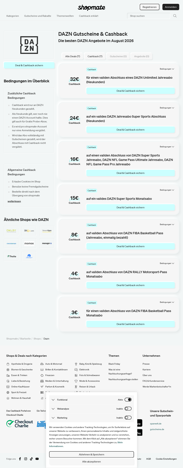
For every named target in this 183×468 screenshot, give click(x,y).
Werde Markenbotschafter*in (157, 386)
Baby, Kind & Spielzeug (88, 363)
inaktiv (119, 408)
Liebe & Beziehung (18, 380)
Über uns (147, 375)
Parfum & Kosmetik (52, 386)
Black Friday (114, 363)
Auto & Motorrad (51, 363)
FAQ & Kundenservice (153, 380)
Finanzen (47, 375)
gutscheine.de (157, 429)
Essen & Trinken (16, 375)
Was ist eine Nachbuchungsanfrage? (120, 371)
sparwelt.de (155, 423)
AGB (148, 458)
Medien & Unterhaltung (54, 380)
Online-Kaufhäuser (18, 386)
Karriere (147, 369)
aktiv (120, 399)
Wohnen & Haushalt (18, 398)
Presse (146, 363)
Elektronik (81, 369)
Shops (37, 338)
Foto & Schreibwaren (87, 375)
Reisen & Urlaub (84, 386)
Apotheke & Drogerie (19, 363)
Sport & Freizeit (16, 392)
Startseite (25, 338)
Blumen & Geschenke (19, 369)
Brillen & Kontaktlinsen (54, 369)
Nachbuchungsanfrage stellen (123, 379)
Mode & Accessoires (87, 380)
